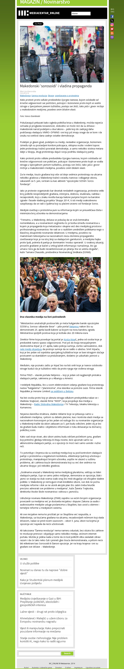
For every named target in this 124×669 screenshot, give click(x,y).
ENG (112, 12)
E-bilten (68, 667)
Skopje (51, 95)
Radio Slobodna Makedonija (48, 404)
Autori (26, 667)
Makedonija (25, 95)
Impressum (78, 667)
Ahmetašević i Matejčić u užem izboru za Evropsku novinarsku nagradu (43, 620)
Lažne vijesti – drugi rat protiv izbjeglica (43, 612)
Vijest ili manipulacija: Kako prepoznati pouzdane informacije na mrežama (42, 630)
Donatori (58, 667)
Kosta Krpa (69, 339)
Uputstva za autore (93, 667)
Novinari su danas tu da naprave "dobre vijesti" (43, 572)
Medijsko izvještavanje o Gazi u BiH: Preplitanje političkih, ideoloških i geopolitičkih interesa (40, 602)
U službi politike (29, 564)
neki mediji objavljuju (31, 349)
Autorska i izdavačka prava (42, 667)
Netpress (74, 326)
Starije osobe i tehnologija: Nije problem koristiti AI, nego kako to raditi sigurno (43, 640)
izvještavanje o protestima (67, 95)
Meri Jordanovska (28, 91)
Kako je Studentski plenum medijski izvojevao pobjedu (41, 582)
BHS (112, 9)
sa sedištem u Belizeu (62, 391)
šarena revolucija (39, 95)
